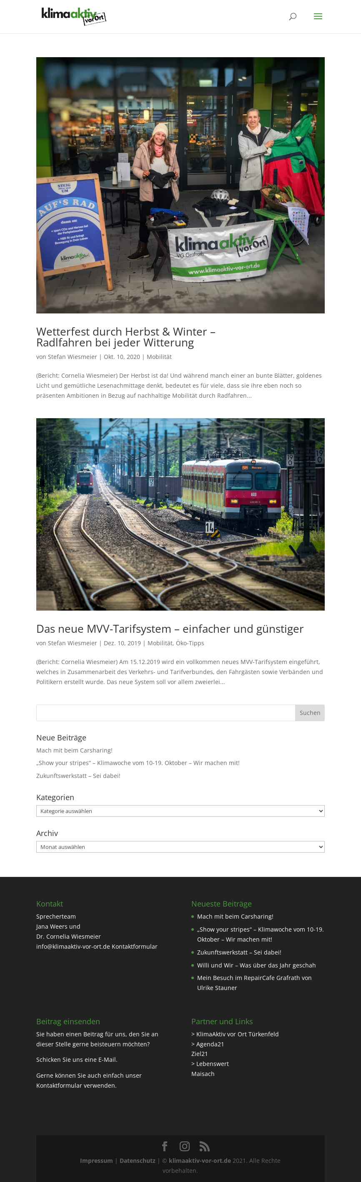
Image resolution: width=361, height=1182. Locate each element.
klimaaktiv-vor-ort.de (200, 1160)
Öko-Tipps (190, 643)
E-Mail (107, 1059)
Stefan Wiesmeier (72, 357)
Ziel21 (199, 1054)
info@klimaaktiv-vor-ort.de (73, 946)
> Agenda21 (207, 1044)
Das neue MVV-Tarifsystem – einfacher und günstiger (170, 628)
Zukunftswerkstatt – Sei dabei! (78, 776)
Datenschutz (137, 1160)
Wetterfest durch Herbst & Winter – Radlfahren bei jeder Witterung (126, 337)
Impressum (96, 1160)
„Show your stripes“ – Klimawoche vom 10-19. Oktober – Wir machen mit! (138, 763)
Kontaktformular (135, 946)
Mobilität (159, 357)
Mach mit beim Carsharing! (74, 750)
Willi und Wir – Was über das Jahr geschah (256, 965)
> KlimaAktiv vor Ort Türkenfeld (235, 1034)
